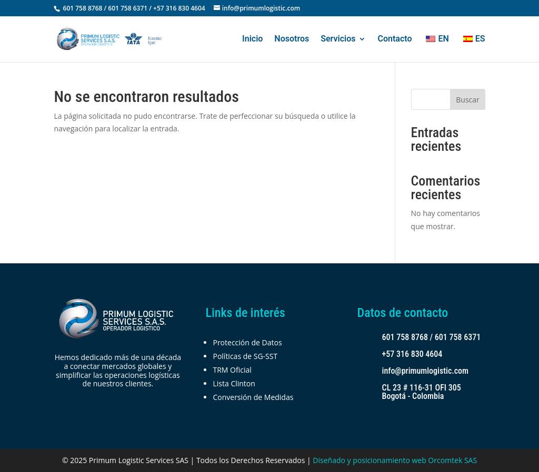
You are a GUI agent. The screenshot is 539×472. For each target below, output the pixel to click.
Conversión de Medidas (253, 397)
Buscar (468, 100)
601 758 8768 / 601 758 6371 (431, 337)
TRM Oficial (232, 370)
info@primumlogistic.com (425, 371)
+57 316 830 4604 (412, 354)
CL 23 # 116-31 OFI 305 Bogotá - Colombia (421, 392)
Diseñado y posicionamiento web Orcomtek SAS (395, 460)
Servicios (338, 39)
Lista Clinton (234, 383)
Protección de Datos (247, 342)
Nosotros (291, 39)
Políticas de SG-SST (245, 356)
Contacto (394, 39)
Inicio (252, 39)
